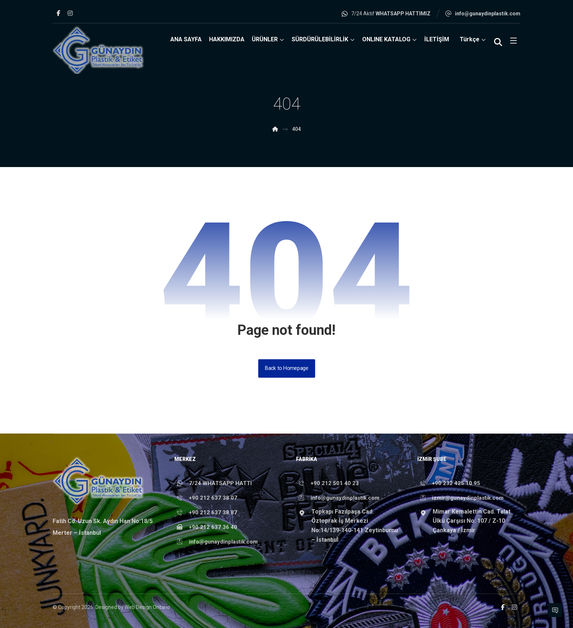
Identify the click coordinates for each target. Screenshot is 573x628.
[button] (58, 13)
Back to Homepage (286, 368)
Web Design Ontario (147, 607)
